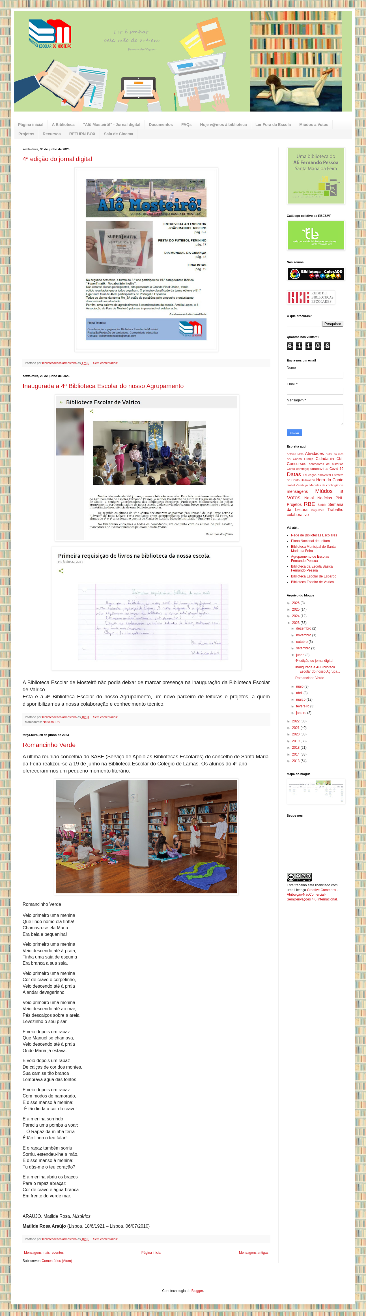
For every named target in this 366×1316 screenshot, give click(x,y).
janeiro (301, 713)
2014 (296, 754)
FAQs (186, 124)
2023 (296, 623)
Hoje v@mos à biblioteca (223, 124)
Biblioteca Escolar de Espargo (313, 576)
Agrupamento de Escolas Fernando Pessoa (310, 558)
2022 (296, 721)
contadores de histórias (326, 464)
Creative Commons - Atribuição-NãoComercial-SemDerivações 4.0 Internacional (312, 895)
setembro (303, 648)
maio (300, 686)
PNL (339, 498)
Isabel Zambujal (298, 485)
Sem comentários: (106, 363)
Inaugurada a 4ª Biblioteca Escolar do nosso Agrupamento (103, 386)
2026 (296, 603)
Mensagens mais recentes (44, 1253)
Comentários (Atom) (57, 1261)
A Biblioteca (63, 124)
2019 (296, 741)
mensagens (297, 491)
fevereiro (303, 706)
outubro (302, 642)
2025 (296, 609)
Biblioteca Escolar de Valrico (312, 582)
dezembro (304, 628)
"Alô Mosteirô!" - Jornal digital (111, 124)
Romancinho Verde (49, 744)
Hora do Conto (329, 480)
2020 (296, 734)
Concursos (296, 463)
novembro (304, 635)
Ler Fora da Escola (273, 124)
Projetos (26, 134)
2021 (296, 728)
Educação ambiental (317, 475)
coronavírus (319, 469)
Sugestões (317, 510)
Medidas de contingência (326, 485)
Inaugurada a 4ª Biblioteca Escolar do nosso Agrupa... (317, 669)
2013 (296, 761)
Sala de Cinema (118, 134)
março (301, 699)
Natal (309, 498)
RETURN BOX (82, 134)
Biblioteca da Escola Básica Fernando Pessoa (312, 568)
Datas (294, 474)
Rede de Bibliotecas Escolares (314, 535)
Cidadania (325, 458)
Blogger (197, 1291)
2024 (296, 616)
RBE (58, 722)
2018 (296, 748)
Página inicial (30, 124)
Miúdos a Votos (313, 124)
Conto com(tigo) (298, 468)
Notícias (48, 722)
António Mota (295, 453)
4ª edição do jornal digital (57, 158)
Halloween (308, 480)
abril (299, 693)
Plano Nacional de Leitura (310, 541)
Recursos (52, 134)
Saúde (322, 504)
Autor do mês (334, 453)
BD (288, 459)
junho (300, 655)
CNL (340, 459)
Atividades (314, 453)
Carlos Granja (303, 459)
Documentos (161, 124)
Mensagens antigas (253, 1253)
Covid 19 (336, 469)
